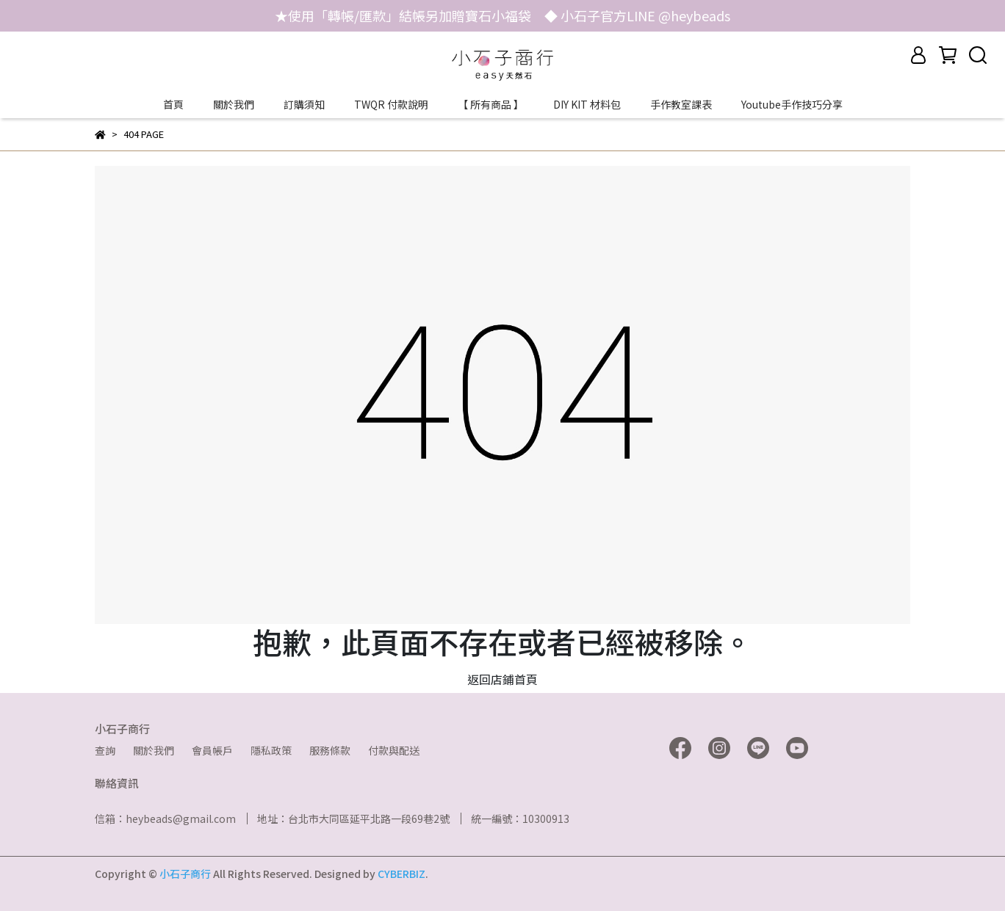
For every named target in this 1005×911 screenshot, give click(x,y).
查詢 (105, 750)
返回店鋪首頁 (502, 679)
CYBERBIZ (401, 873)
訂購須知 (304, 104)
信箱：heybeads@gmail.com (165, 818)
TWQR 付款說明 (391, 104)
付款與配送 (393, 750)
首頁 (173, 104)
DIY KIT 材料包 (587, 104)
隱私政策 (271, 750)
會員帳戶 (212, 750)
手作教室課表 (681, 104)
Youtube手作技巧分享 (792, 104)
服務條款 (329, 750)
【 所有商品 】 (491, 104)
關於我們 (233, 104)
